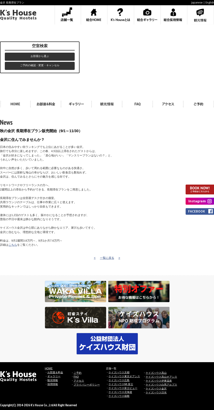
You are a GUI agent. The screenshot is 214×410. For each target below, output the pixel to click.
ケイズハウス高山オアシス (161, 376)
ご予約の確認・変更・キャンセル (39, 65)
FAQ (76, 376)
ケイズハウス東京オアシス (124, 376)
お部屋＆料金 (55, 372)
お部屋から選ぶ (40, 56)
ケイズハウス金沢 (156, 388)
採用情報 (52, 384)
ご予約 (77, 372)
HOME (49, 368)
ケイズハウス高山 (156, 372)
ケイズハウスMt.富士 (121, 384)
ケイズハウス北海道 (120, 392)
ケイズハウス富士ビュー (123, 388)
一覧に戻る (107, 257)
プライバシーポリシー (87, 384)
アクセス (79, 380)
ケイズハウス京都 (119, 372)
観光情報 (52, 380)
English (209, 2)
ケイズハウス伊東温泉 (159, 380)
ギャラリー (53, 376)
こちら (13, 244)
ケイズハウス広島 (119, 380)
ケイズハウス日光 (156, 392)
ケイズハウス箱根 (119, 396)
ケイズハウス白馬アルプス (161, 384)
